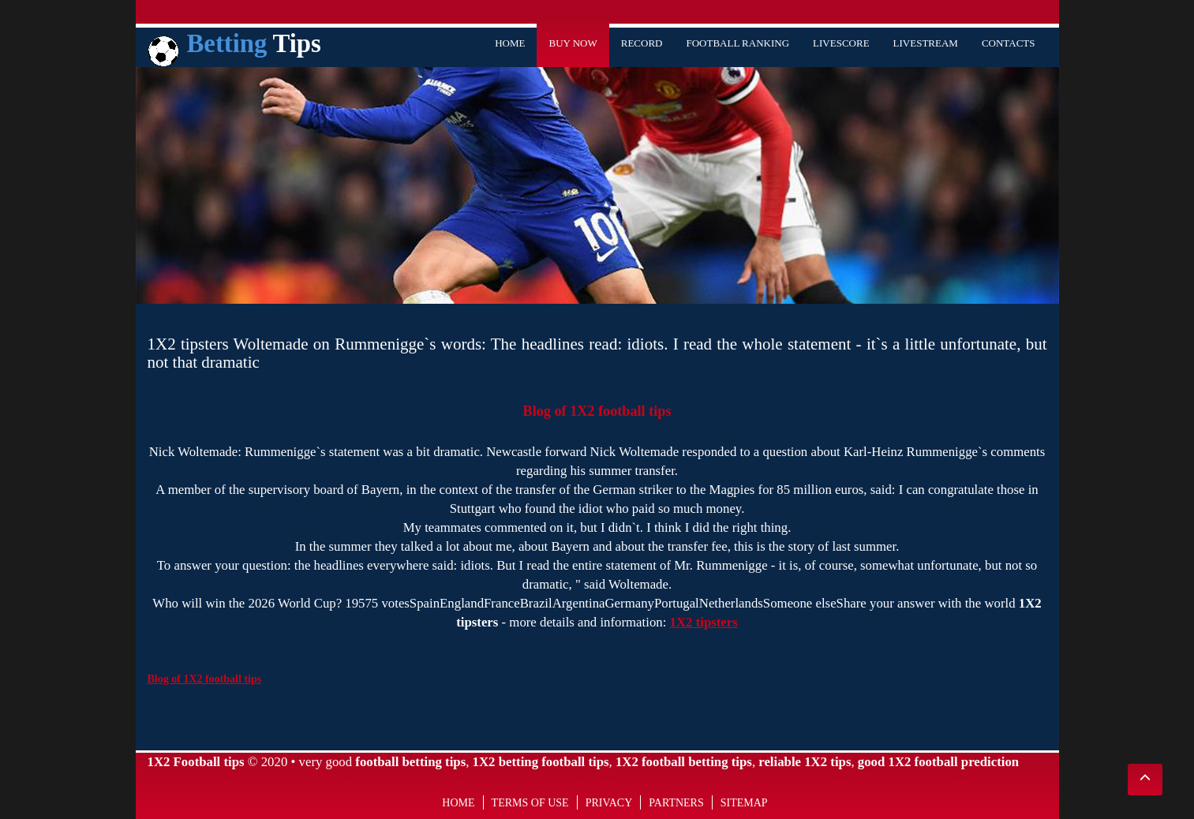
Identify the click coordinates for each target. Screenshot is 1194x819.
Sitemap (744, 803)
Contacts (1008, 43)
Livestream (925, 43)
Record (642, 43)
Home (510, 43)
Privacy (609, 803)
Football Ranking (737, 43)
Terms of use (530, 803)
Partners (676, 803)
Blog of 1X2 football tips (597, 411)
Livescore (841, 43)
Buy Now (572, 43)
